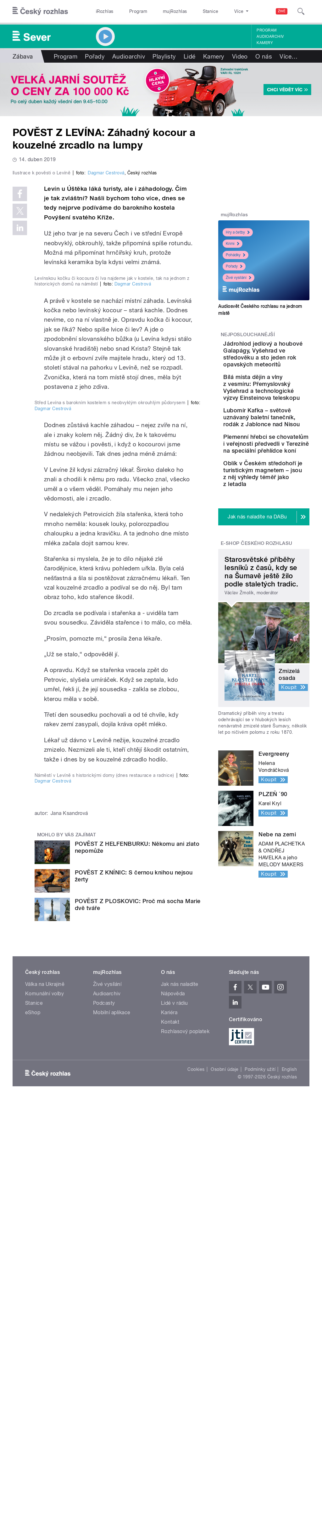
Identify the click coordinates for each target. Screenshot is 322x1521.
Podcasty (104, 1423)
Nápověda (173, 1413)
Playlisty (164, 56)
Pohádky (235, 255)
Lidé (190, 56)
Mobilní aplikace (111, 1432)
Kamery (265, 43)
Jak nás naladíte (179, 1404)
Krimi (232, 243)
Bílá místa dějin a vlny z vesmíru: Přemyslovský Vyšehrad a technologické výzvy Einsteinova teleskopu (282, 425)
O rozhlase (216, 11)
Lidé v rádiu (174, 1423)
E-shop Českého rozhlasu (256, 654)
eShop (32, 1432)
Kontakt (170, 1442)
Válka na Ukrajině (44, 1404)
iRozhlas (101, 11)
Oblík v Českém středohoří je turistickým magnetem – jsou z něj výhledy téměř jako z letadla (281, 574)
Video (240, 56)
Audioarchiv (270, 36)
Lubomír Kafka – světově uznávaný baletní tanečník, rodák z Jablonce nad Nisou (282, 472)
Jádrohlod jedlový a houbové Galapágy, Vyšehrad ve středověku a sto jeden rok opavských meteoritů (282, 367)
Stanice (188, 11)
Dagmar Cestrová (106, 279)
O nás (263, 56)
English (289, 1488)
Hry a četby (238, 232)
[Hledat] (300, 11)
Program (128, 11)
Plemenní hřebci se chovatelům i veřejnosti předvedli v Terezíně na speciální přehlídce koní (280, 520)
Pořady (95, 56)
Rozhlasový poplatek (185, 1451)
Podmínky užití (260, 1488)
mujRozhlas (159, 11)
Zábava (23, 56)
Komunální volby (44, 1413)
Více (288, 56)
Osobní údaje (225, 1488)
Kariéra (169, 1432)
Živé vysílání (238, 277)
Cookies (195, 1488)
